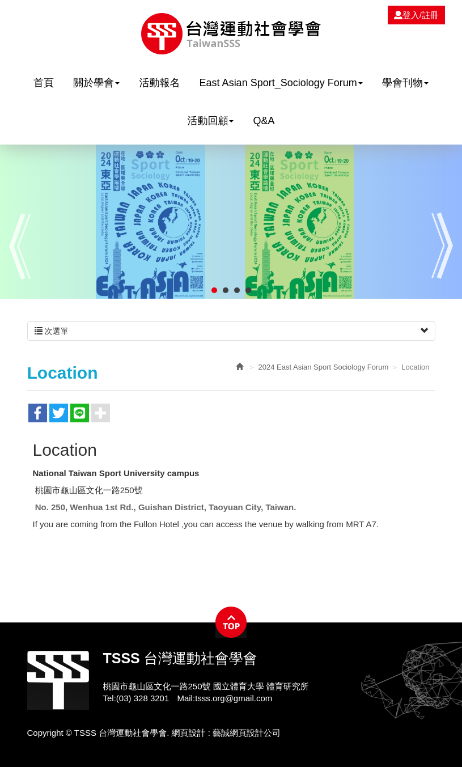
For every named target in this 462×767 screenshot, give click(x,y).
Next (442, 246)
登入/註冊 (416, 15)
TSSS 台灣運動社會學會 (231, 33)
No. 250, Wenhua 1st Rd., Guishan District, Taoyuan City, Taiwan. (165, 507)
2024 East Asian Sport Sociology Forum (323, 367)
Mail (185, 698)
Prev (20, 246)
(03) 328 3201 (142, 698)
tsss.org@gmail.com (233, 698)
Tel (108, 698)
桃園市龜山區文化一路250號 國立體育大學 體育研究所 (206, 686)
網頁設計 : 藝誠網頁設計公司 (226, 733)
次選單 (231, 331)
